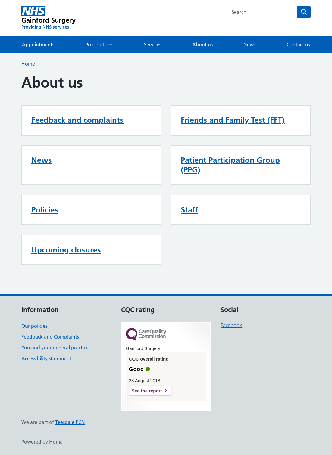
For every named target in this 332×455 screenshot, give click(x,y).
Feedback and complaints (77, 120)
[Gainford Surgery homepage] (48, 18)
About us (202, 45)
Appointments (38, 45)
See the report (147, 390)
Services (152, 45)
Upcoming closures (66, 250)
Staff (189, 210)
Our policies (34, 326)
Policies (44, 210)
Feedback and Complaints (50, 337)
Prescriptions (99, 45)
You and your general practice (55, 348)
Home (28, 64)
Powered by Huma (42, 442)
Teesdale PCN (70, 422)
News (249, 45)
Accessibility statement (46, 358)
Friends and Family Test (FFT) (233, 120)
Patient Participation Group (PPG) (230, 165)
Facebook (231, 325)
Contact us (298, 45)
